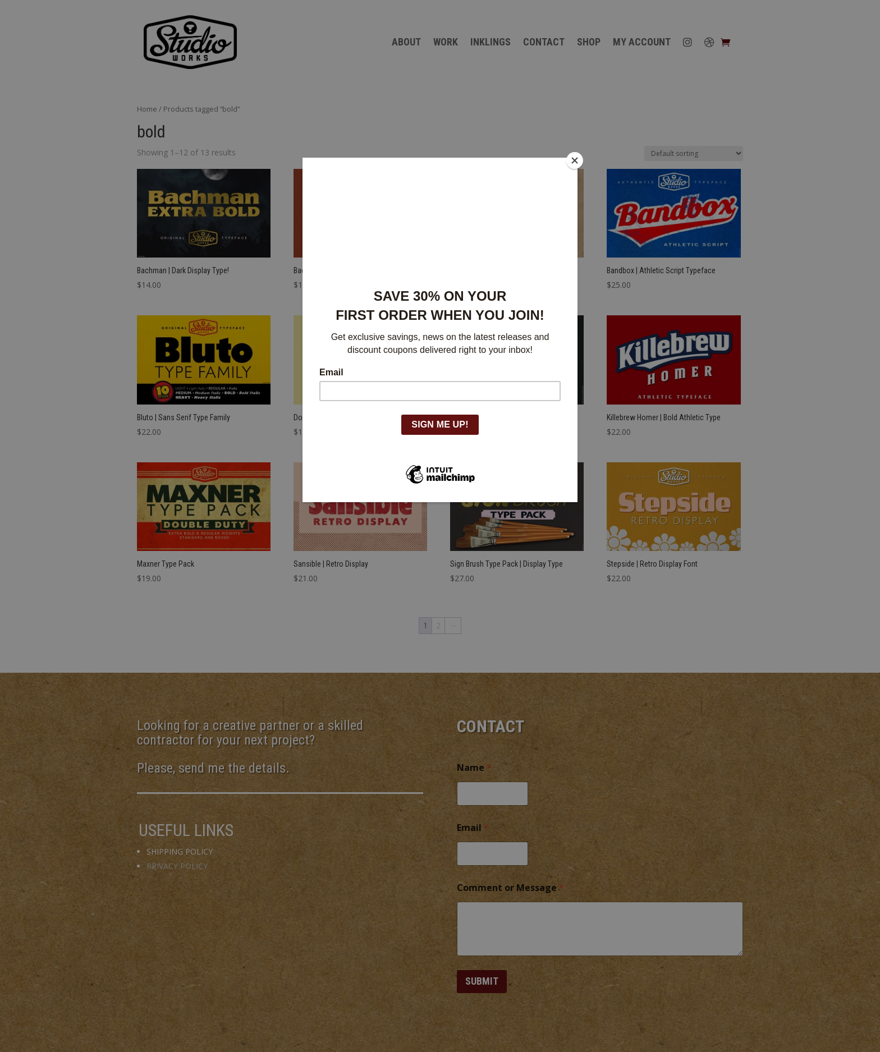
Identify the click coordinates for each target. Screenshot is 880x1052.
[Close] (574, 160)
